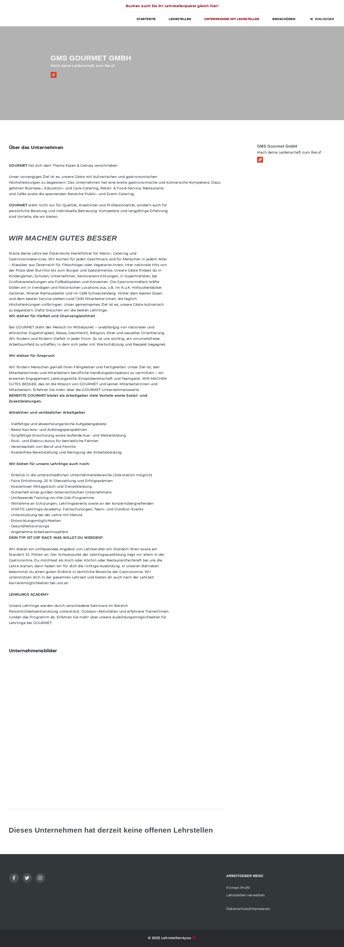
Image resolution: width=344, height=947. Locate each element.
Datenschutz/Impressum (248, 909)
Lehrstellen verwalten (245, 895)
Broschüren (283, 19)
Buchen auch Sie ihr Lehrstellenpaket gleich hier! (172, 6)
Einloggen (322, 19)
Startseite (146, 19)
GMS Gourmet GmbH (277, 146)
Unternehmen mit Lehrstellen (231, 19)
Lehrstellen (180, 19)
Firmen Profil (238, 888)
